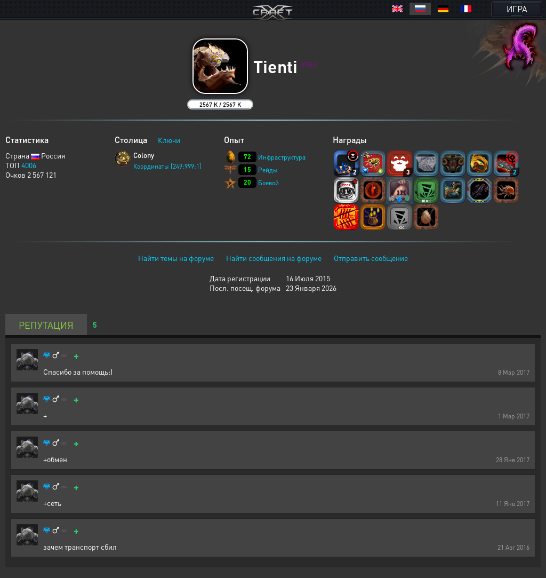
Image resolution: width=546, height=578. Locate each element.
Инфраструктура (282, 157)
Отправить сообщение (371, 258)
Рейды (268, 170)
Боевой (268, 183)
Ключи (169, 140)
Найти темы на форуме (176, 258)
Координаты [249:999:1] (167, 166)
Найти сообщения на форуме (274, 258)
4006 (28, 165)
